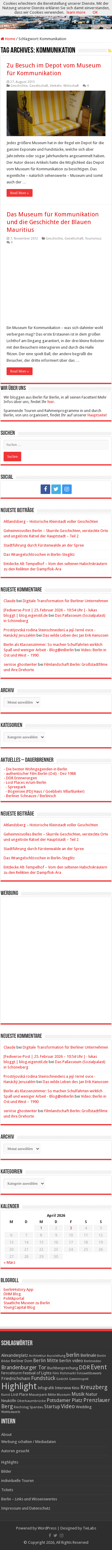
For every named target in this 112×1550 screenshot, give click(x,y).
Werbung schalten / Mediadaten (28, 1441)
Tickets (7, 1490)
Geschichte (18, 86)
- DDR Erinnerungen (20, 778)
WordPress (47, 1528)
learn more (76, 12)
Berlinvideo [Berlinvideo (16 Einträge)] (92, 1361)
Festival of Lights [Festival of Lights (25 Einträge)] (37, 1373)
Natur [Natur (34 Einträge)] (91, 1394)
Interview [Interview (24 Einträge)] (63, 1388)
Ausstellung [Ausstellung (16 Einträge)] (56, 1356)
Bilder (6, 1471)
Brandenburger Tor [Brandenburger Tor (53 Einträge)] (23, 1367)
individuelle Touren (17, 1480)
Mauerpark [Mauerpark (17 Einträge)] (38, 1394)
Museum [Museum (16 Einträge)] (63, 1395)
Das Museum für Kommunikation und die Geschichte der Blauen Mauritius (53, 222)
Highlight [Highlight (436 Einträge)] (19, 1386)
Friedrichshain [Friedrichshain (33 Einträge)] (15, 1378)
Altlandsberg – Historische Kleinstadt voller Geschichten (51, 521)
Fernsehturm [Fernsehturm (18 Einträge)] (11, 1373)
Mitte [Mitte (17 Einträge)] (52, 1394)
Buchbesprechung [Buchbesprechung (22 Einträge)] (62, 1368)
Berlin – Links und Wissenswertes (29, 1499)
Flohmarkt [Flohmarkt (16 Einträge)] (68, 1373)
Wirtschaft (71, 86)
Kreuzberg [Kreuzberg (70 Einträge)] (94, 1387)
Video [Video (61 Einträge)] (68, 1406)
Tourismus (93, 238)
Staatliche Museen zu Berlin (27, 1303)
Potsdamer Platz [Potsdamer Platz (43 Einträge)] (64, 1400)
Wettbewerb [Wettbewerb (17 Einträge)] (10, 1412)
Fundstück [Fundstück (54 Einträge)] (43, 1378)
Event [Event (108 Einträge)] (99, 1367)
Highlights (9, 1462)
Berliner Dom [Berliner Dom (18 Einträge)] (21, 1361)
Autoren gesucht (15, 1451)
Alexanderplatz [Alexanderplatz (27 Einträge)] (14, 1355)
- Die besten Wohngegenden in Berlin (35, 769)
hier (50, 401)
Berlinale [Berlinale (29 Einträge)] (88, 1355)
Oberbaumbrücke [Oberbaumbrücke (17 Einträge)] (31, 1401)
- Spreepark (15, 787)
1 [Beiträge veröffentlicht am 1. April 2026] (41, 1228)
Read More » (19, 193)
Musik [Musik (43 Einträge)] (78, 1394)
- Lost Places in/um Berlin (25, 782)
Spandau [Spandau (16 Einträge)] (36, 1407)
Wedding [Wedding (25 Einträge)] (84, 1407)
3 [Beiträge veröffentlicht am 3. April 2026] (71, 1228)
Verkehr (56, 86)
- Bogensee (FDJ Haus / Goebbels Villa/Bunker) (44, 791)
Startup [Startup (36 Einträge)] (52, 1406)
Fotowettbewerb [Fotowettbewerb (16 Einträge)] (89, 1373)
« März (9, 1262)
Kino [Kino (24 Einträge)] (75, 1388)
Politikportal (14, 1298)
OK (95, 12)
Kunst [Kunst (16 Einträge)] (5, 1395)
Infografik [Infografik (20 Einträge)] (46, 1388)
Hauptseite (97, 415)
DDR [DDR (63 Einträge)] (84, 1367)
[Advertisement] (56, 955)
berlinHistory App (18, 1289)
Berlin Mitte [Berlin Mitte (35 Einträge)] (45, 1360)
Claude (10, 601)
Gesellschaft (38, 86)
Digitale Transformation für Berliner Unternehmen (65, 601)
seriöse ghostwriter (20, 664)
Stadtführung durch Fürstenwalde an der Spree (44, 545)
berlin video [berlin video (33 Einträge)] (71, 1360)
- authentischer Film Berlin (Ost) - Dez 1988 (40, 773)
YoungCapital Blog (19, 1307)
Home (8, 39)
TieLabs (89, 1528)
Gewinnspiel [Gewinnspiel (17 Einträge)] (78, 1379)
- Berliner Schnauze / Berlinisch (30, 796)
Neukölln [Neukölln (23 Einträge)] (8, 1400)
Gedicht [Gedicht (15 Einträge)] (62, 1379)
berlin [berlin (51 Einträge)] (72, 1355)
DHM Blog (12, 1294)
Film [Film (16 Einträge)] (56, 1373)
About (6, 1434)
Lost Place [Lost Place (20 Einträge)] (19, 1394)
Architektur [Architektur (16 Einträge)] (37, 1356)
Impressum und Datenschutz (25, 1508)
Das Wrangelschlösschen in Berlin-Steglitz (39, 554)
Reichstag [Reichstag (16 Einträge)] (21, 1407)
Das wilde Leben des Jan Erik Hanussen (75, 635)
